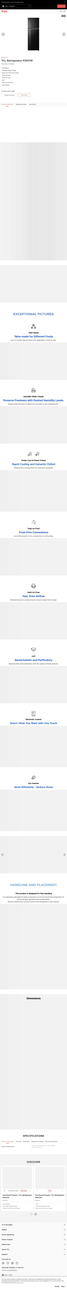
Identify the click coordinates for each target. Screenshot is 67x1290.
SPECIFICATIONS (21, 104)
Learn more (19, 1282)
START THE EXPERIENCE (9, 1270)
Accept (57, 1286)
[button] (31, 1214)
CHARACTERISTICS (7, 104)
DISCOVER (32, 104)
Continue (61, 6)
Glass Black (24, 95)
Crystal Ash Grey (9, 95)
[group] (33, 34)
